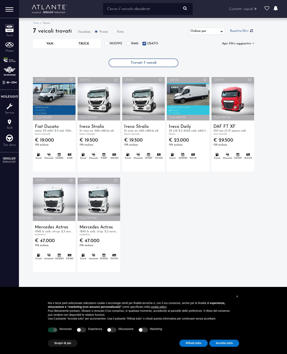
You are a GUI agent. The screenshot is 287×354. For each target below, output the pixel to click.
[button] (237, 296)
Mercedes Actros (54, 231)
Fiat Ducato (54, 130)
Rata (120, 31)
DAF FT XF (232, 130)
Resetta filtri (241, 31)
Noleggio (9, 96)
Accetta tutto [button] (224, 343)
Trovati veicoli (143, 63)
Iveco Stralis (99, 130)
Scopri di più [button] (62, 343)
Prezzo (103, 31)
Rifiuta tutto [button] (193, 343)
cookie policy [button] (158, 306)
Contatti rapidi (243, 9)
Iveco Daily (188, 130)
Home (36, 23)
